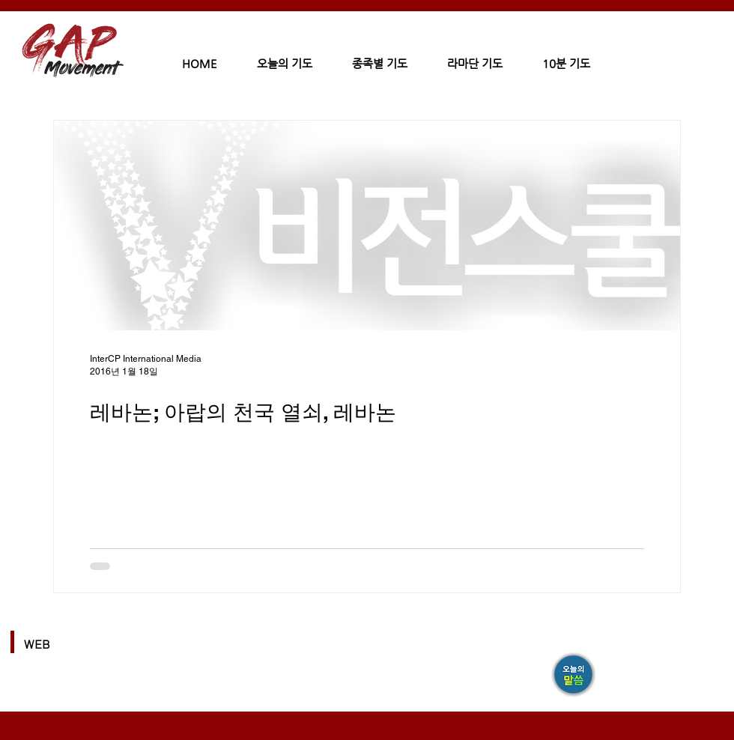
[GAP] (574, 676)
